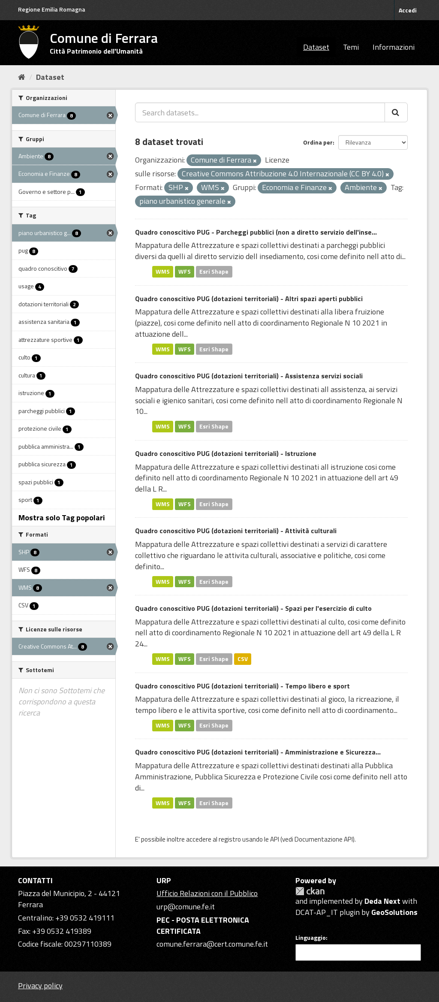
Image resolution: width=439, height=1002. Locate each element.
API (274, 839)
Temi (351, 47)
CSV (243, 659)
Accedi (408, 10)
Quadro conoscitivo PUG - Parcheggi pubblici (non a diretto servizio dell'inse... (256, 232)
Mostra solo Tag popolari (61, 517)
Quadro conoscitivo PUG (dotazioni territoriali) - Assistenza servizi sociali (249, 376)
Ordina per (318, 142)
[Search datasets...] (260, 112)
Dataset (316, 47)
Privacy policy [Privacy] (40, 985)
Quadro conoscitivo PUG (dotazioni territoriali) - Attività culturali (236, 530)
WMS (163, 271)
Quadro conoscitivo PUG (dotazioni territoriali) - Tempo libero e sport (242, 686)
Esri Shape (214, 271)
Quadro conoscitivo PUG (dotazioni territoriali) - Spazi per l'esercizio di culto (253, 608)
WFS (184, 271)
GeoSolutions (394, 912)
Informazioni (394, 47)
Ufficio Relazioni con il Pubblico (207, 893)
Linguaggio (310, 937)
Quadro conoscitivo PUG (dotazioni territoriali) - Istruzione (225, 453)
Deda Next (382, 901)
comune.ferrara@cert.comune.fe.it (212, 944)
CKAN (310, 891)
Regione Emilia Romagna (51, 9)
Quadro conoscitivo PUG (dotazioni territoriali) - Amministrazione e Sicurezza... (258, 752)
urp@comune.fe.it (185, 906)
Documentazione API (324, 839)
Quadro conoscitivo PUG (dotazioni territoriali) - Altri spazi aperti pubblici (249, 298)
